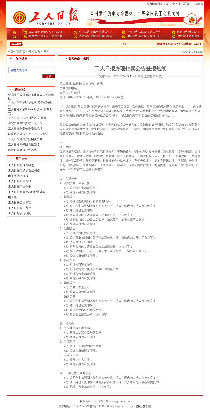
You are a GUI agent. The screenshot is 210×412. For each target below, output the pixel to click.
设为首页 (163, 3)
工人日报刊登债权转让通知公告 (28, 191)
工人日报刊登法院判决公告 (25, 139)
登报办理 (95, 35)
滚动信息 (84, 35)
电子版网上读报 (18, 175)
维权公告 (193, 31)
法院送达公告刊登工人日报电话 (28, 133)
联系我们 (186, 3)
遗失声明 (155, 31)
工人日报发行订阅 (19, 213)
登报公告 (132, 31)
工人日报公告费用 (19, 207)
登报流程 (193, 35)
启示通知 (182, 35)
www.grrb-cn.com (120, 401)
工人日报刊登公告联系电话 (25, 128)
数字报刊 (45, 35)
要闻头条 (45, 31)
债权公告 (143, 35)
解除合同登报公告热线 (22, 150)
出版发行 (34, 35)
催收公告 (155, 35)
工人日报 (34, 31)
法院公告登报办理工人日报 (25, 123)
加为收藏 (152, 3)
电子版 (12, 197)
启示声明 (95, 31)
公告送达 (84, 31)
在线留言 (198, 3)
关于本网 (175, 3)
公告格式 (107, 35)
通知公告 (107, 31)
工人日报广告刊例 (19, 186)
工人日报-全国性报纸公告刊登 (27, 117)
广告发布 (57, 31)
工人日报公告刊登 (140, 406)
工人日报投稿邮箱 (19, 181)
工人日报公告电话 (19, 202)
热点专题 (57, 35)
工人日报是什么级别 (21, 165)
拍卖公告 (132, 35)
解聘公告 (182, 31)
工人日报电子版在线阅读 (24, 144)
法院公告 (143, 31)
